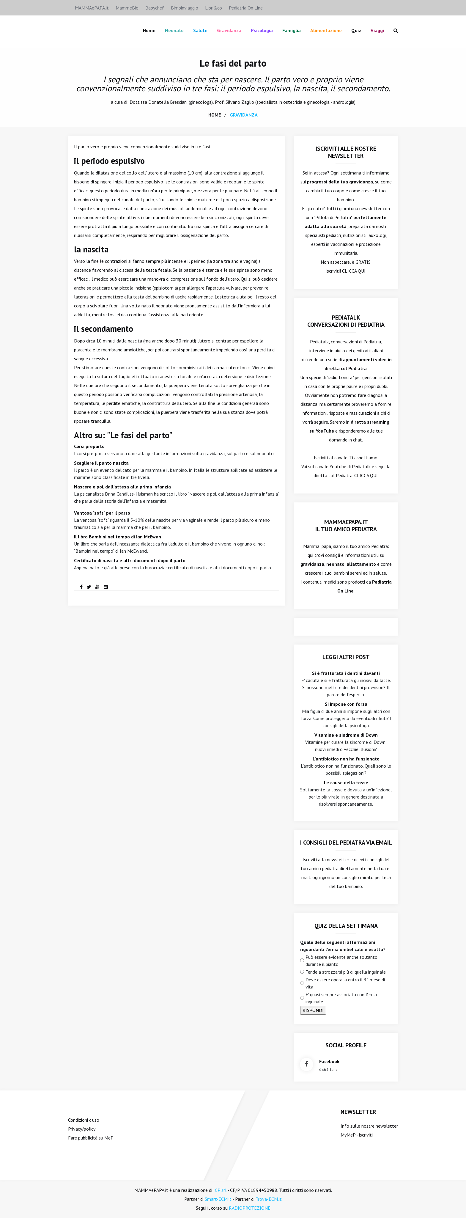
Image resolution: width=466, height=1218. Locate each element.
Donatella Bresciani (168, 102)
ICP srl (219, 1190)
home (214, 114)
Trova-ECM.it (269, 1199)
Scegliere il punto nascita (101, 463)
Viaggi (377, 30)
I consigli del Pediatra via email (346, 842)
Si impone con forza (346, 704)
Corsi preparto (89, 446)
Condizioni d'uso (83, 1120)
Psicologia (262, 30)
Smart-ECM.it (218, 1199)
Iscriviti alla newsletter (326, 859)
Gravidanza (229, 30)
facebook (329, 1061)
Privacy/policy (81, 1128)
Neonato (174, 30)
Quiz (356, 30)
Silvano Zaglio (240, 102)
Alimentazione (326, 30)
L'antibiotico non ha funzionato (346, 758)
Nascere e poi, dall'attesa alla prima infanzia (122, 486)
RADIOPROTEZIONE (249, 1208)
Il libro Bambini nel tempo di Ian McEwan (117, 536)
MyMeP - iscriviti (357, 1134)
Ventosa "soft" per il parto (102, 513)
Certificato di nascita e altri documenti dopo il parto (129, 560)
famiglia (291, 30)
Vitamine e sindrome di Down (346, 735)
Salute (200, 30)
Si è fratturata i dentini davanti (346, 673)
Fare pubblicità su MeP (91, 1137)
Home (149, 30)
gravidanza (244, 114)
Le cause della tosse (346, 782)
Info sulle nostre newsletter (369, 1126)
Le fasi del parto (233, 63)
